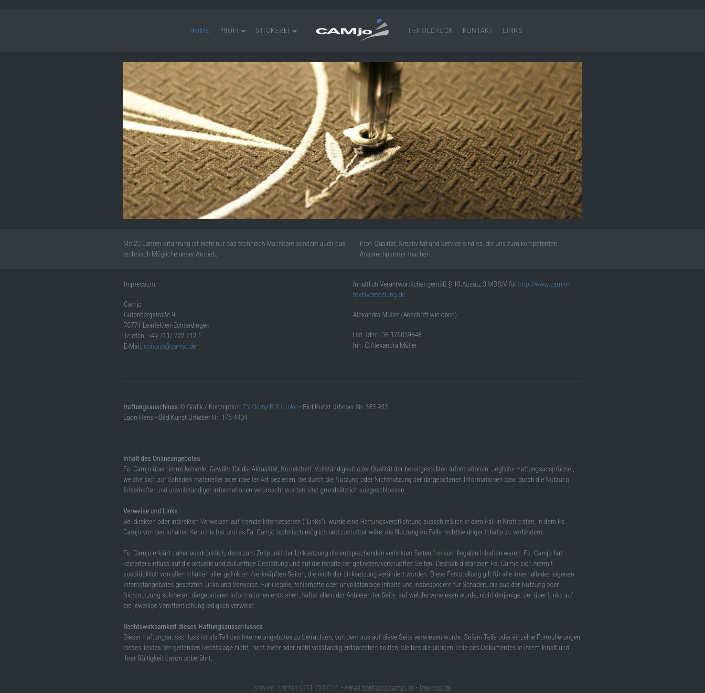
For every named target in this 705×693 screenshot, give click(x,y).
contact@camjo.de (170, 346)
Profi (229, 30)
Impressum (435, 687)
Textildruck (430, 30)
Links (513, 30)
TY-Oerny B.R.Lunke (270, 407)
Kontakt (478, 30)
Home (200, 30)
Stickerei (273, 30)
